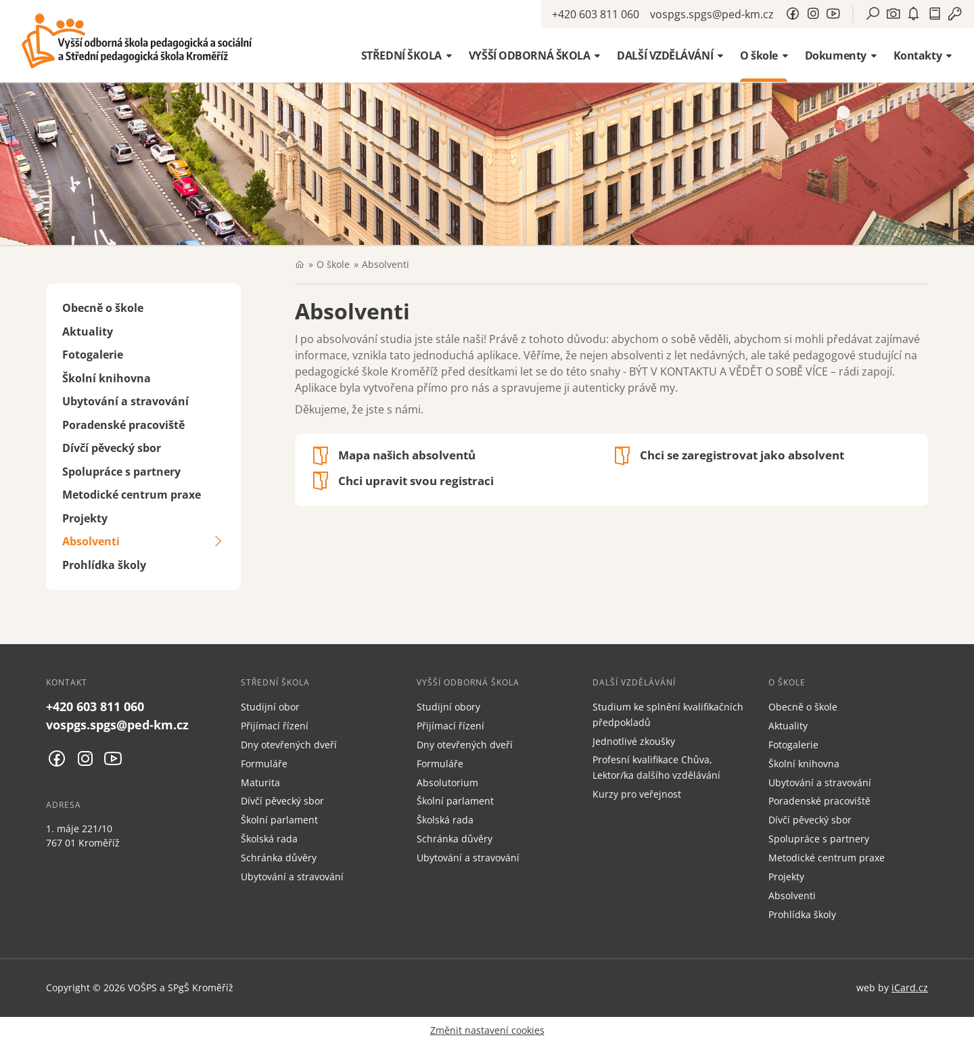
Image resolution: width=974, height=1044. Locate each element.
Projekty (85, 518)
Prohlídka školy (104, 565)
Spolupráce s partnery (121, 471)
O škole (333, 264)
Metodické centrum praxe (131, 494)
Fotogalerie (92, 354)
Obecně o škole (102, 307)
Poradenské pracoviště (123, 424)
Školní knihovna (106, 378)
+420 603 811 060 (595, 14)
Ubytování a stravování (125, 401)
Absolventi (91, 541)
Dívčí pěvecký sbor (111, 447)
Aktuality (87, 331)
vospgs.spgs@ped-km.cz (712, 14)
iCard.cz (909, 987)
